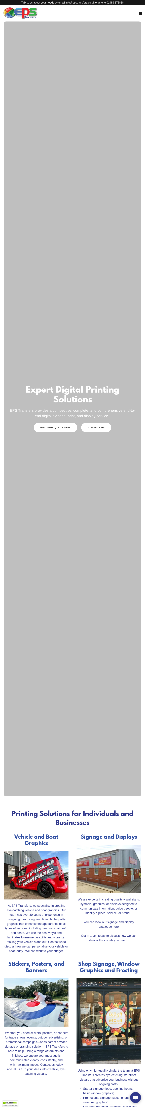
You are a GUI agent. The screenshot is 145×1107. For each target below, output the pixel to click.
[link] (21, 13)
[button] (140, 13)
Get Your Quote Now (55, 427)
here (116, 926)
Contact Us (96, 427)
